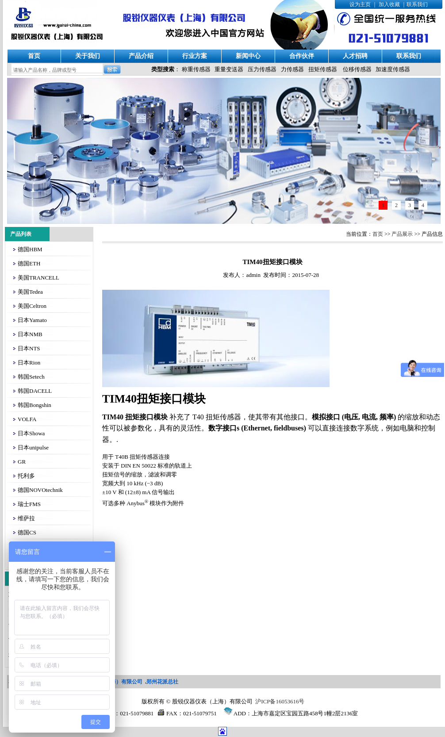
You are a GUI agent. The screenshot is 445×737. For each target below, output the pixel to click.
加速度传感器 (393, 69)
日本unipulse (33, 447)
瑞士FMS (29, 504)
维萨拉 (26, 518)
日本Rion (29, 362)
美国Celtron (32, 306)
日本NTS (29, 348)
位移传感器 (357, 69)
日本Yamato (32, 320)
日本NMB (30, 334)
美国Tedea (30, 291)
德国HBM (30, 249)
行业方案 (194, 56)
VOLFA (27, 419)
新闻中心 (248, 56)
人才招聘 (355, 56)
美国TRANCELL (38, 277)
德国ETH (29, 263)
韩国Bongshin (34, 405)
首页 (34, 56)
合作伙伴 (301, 56)
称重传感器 (196, 69)
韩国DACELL (35, 391)
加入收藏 (389, 4)
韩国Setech (31, 376)
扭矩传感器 (322, 69)
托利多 (26, 475)
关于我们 (87, 56)
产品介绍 (141, 56)
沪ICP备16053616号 (279, 701)
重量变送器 (229, 69)
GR (22, 461)
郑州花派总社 (162, 682)
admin (253, 275)
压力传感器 (262, 69)
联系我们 (417, 4)
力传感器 (292, 69)
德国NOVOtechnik (40, 490)
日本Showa (31, 433)
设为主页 (360, 4)
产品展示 (402, 234)
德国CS (27, 532)
